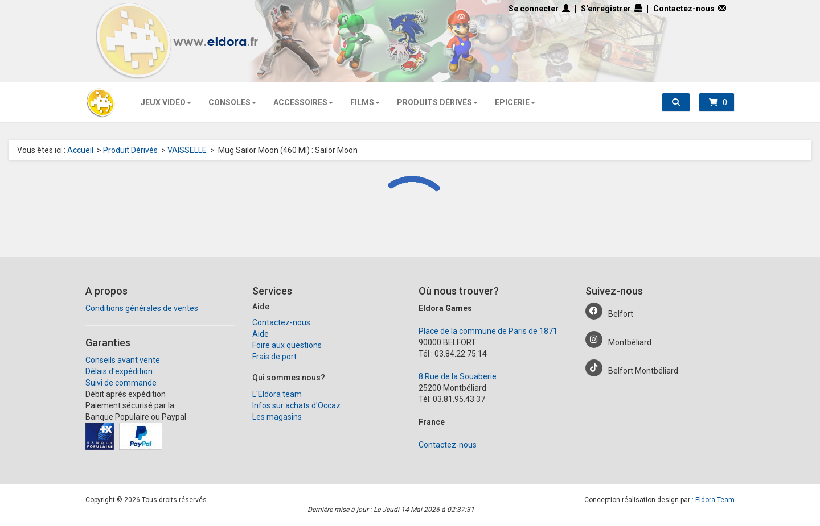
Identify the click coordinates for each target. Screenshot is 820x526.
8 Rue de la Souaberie (458, 376)
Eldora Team (715, 500)
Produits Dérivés (436, 102)
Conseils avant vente (122, 360)
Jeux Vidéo (165, 102)
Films (364, 102)
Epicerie (514, 102)
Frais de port (274, 356)
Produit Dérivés (130, 150)
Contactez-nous (689, 8)
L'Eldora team (277, 394)
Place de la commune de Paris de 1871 (488, 331)
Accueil (80, 150)
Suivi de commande (121, 382)
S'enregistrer (611, 8)
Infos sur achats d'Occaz (296, 405)
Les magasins (277, 416)
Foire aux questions (287, 345)
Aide (260, 333)
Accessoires (302, 102)
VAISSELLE (187, 150)
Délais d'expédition (119, 371)
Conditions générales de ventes (141, 308)
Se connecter (539, 8)
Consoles (231, 102)
